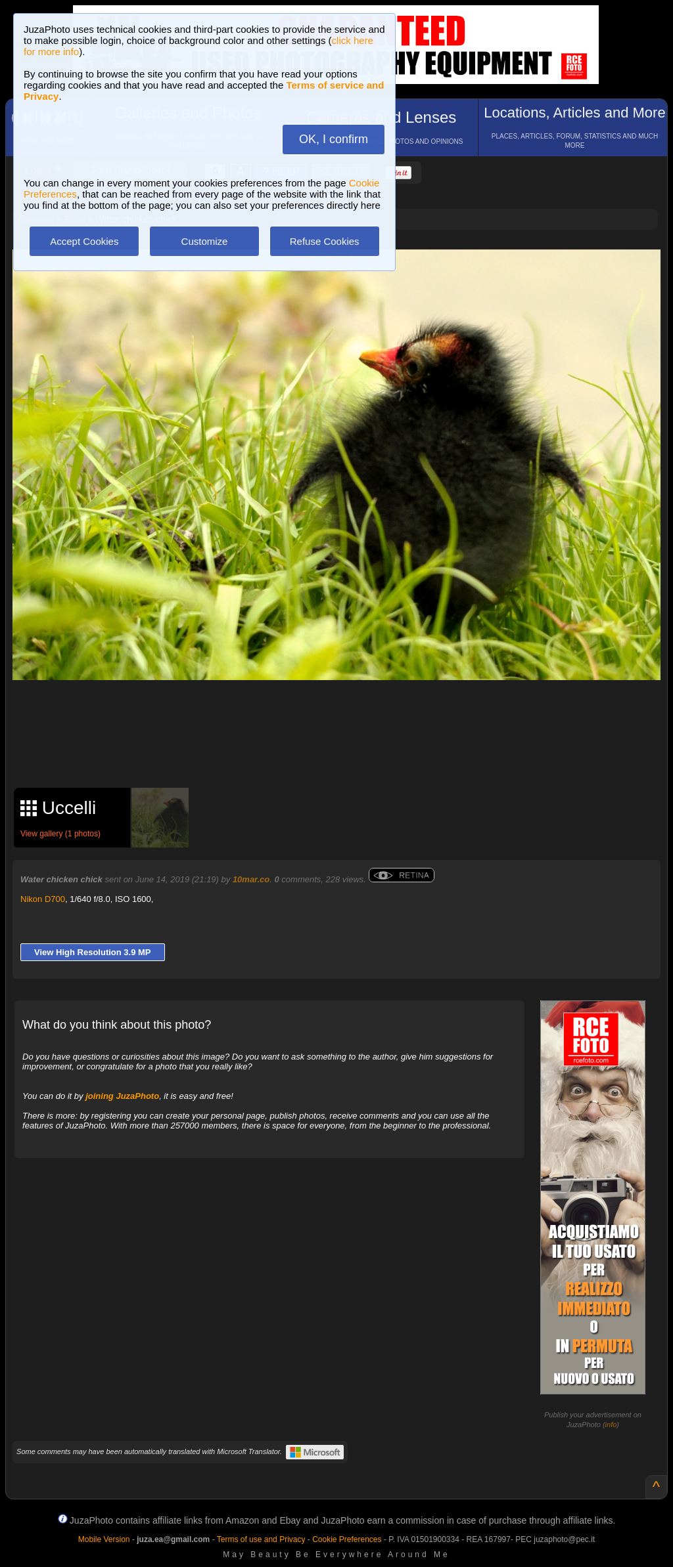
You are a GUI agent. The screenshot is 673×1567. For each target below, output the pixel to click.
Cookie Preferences (346, 1539)
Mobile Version (104, 1539)
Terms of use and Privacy (261, 1539)
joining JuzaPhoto (122, 1096)
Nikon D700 (42, 899)
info (611, 1424)
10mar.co (251, 879)
